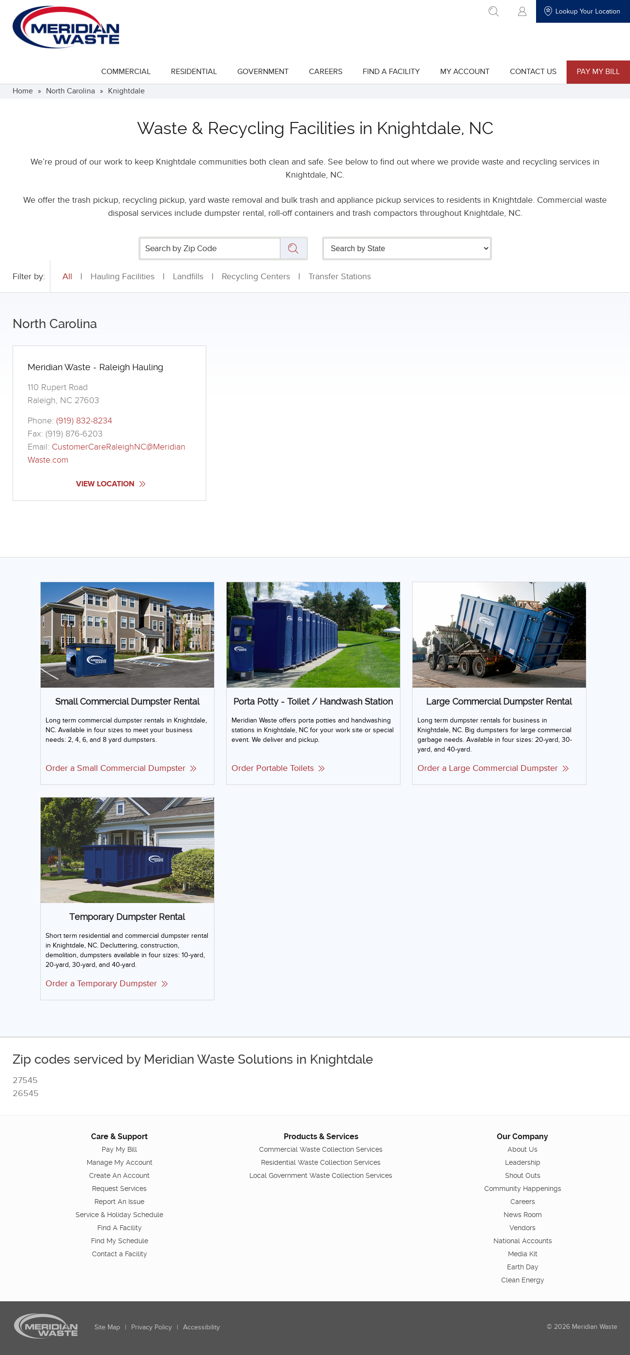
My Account (465, 71)
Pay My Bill (598, 71)
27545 (25, 1080)
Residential (194, 71)
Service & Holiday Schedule (119, 1214)
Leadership (522, 1162)
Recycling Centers (256, 276)
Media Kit (523, 1253)
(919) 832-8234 (84, 421)
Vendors (522, 1227)
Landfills (188, 276)
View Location (110, 484)
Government (263, 71)
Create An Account (119, 1175)
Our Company (522, 1136)
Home (23, 91)
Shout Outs (522, 1175)
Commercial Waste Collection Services (321, 1149)
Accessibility (201, 1327)
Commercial (126, 71)
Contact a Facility (119, 1253)
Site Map (107, 1327)
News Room (523, 1214)
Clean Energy (522, 1279)
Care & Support (119, 1136)
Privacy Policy (151, 1327)
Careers (325, 71)
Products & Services (321, 1136)
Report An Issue (119, 1201)
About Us (522, 1149)
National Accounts (522, 1240)
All (67, 276)
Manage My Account (120, 1162)
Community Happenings (522, 1188)
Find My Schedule (119, 1240)
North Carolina (70, 91)
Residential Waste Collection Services (321, 1162)
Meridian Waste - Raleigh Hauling (95, 367)
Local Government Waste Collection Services (320, 1175)
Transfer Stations (339, 276)
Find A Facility (391, 71)
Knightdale (126, 91)
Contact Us (533, 71)
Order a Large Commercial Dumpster (493, 768)
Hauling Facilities (122, 276)
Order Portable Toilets (277, 768)
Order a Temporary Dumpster (107, 984)
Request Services (119, 1188)
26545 (26, 1093)
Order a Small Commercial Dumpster (121, 768)
